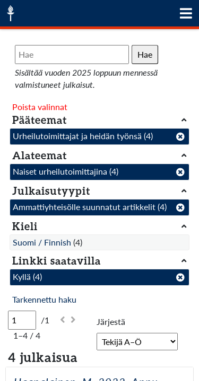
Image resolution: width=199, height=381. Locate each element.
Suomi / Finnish (42, 242)
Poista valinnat (39, 107)
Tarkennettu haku (44, 299)
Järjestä (111, 321)
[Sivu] (22, 320)
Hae (144, 54)
